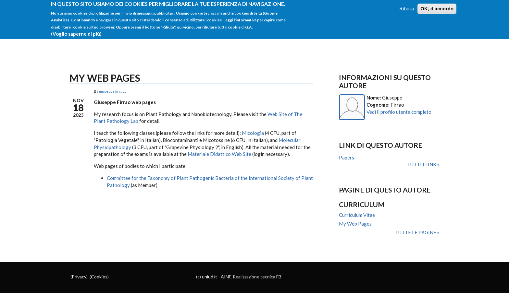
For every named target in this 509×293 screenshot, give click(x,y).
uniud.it (209, 276)
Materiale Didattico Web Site (219, 154)
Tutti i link (422, 164)
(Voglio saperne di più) (76, 31)
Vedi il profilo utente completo (398, 112)
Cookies (99, 276)
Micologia (253, 133)
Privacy (79, 276)
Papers (346, 157)
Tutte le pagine (416, 232)
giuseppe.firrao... (112, 91)
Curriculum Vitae (357, 215)
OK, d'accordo (436, 5)
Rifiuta (406, 5)
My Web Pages (355, 224)
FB (278, 276)
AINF (226, 276)
